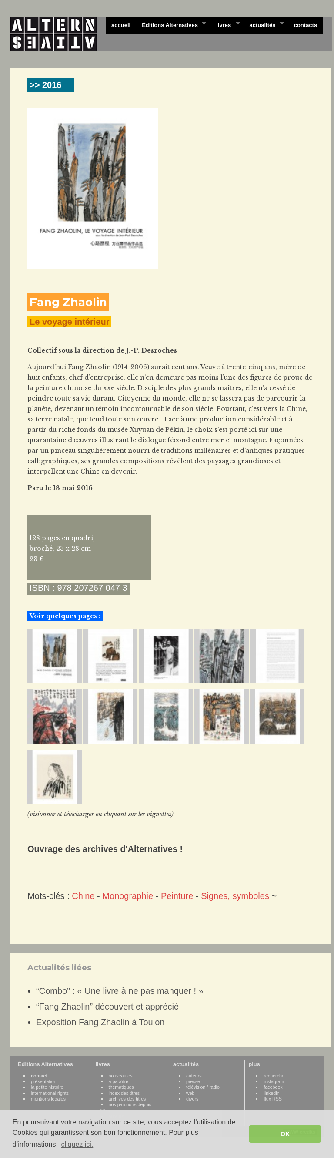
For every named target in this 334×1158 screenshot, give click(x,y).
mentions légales (48, 1098)
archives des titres (127, 1098)
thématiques (121, 1087)
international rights (50, 1093)
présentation (44, 1081)
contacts (305, 25)
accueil (120, 25)
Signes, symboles (235, 896)
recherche (274, 1075)
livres (224, 24)
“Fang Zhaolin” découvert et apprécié (107, 1006)
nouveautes (121, 1075)
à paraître (119, 1081)
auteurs (194, 1075)
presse (193, 1081)
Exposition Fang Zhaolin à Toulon (100, 1022)
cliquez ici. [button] (77, 1144)
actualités (264, 24)
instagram (274, 1081)
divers (192, 1098)
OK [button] (285, 1134)
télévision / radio (203, 1087)
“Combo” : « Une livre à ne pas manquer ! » (120, 991)
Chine (83, 896)
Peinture (177, 896)
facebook (273, 1087)
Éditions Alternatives (171, 24)
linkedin (271, 1093)
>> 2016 (45, 85)
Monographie (127, 896)
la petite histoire (47, 1087)
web (190, 1093)
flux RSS (272, 1098)
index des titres (124, 1093)
